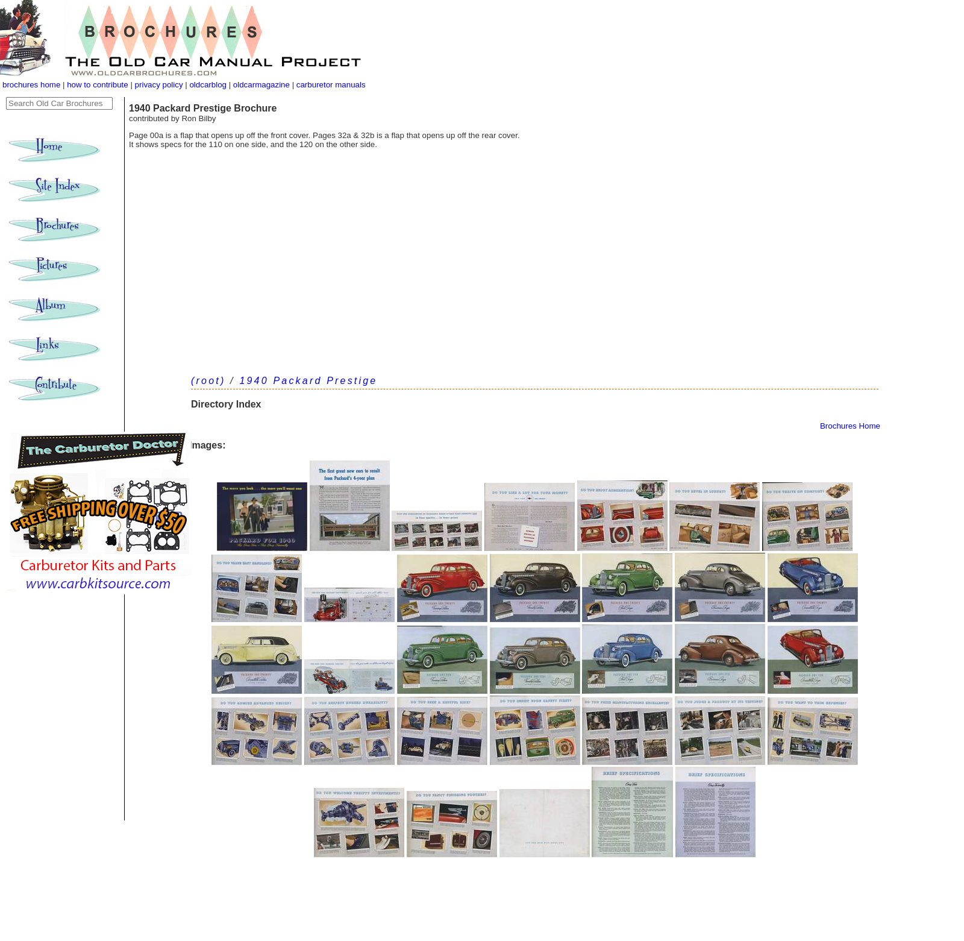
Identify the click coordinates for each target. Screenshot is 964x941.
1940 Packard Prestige (308, 381)
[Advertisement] (534, 281)
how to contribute (97, 84)
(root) (208, 381)
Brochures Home (850, 425)
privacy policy (160, 84)
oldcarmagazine (262, 84)
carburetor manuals (330, 84)
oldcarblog (208, 84)
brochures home (31, 84)
